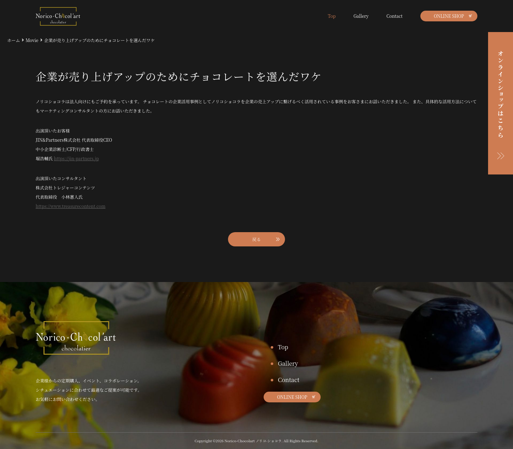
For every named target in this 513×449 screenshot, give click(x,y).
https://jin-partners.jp (76, 158)
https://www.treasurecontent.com (70, 206)
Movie (32, 40)
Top (332, 16)
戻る (256, 239)
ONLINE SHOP (449, 16)
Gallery (361, 16)
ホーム (13, 40)
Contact (395, 16)
